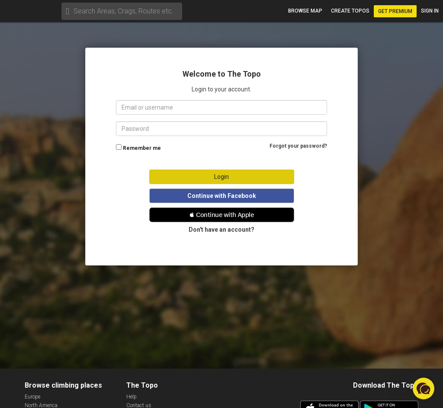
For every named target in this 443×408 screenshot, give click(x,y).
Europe (32, 397)
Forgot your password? (298, 146)
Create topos (350, 11)
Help (131, 397)
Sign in (430, 11)
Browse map (305, 11)
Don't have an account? (221, 229)
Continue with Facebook (221, 195)
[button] (221, 214)
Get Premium (395, 11)
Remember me (142, 148)
